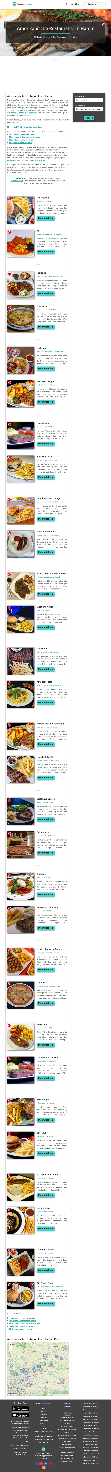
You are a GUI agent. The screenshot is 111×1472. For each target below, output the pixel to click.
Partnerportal (43, 1442)
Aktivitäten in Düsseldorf (91, 1422)
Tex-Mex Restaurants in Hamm (22, 134)
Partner (43, 1411)
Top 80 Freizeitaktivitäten (67, 1448)
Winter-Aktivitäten (67, 1462)
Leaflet (49, 1395)
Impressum (43, 1417)
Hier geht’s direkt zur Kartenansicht (24, 127)
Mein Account (95, 4)
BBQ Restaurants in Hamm (20, 142)
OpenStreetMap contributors (60, 1395)
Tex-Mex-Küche (38, 160)
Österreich (67, 1407)
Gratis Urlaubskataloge (43, 1403)
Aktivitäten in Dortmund (91, 1429)
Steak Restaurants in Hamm (21, 140)
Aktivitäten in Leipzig (90, 1425)
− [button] (10, 1348)
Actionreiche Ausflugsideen (67, 1435)
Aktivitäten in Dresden (90, 1438)
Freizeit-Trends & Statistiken (44, 1431)
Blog (79, 4)
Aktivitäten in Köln (91, 1413)
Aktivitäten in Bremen (91, 1435)
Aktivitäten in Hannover (90, 1441)
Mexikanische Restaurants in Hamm (24, 137)
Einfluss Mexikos (59, 155)
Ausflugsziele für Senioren (67, 1438)
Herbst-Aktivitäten (67, 1458)
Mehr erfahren (45, 218)
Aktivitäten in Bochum (90, 1451)
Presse (44, 1428)
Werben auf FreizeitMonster (44, 1439)
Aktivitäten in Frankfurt (90, 1416)
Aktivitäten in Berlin (90, 1403)
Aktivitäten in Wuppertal (91, 1454)
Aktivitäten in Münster (90, 1463)
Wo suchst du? (80, 106)
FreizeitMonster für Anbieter (43, 1436)
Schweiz (67, 1410)
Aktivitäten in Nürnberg (90, 1444)
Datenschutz (44, 1421)
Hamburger (20, 107)
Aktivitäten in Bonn (90, 1460)
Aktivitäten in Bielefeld (90, 1457)
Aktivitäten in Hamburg (90, 1407)
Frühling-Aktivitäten (67, 1452)
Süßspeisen (34, 110)
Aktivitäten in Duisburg (90, 1447)
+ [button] (10, 1345)
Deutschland (67, 1403)
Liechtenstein (67, 1413)
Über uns (44, 1414)
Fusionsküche (13, 160)
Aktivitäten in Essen (90, 1432)
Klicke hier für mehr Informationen (20, 1453)
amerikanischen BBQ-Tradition (23, 113)
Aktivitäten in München (90, 1410)
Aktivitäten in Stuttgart (90, 1419)
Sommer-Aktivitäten (67, 1455)
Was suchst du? (80, 96)
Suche (70, 4)
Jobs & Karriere (44, 1424)
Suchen (89, 118)
